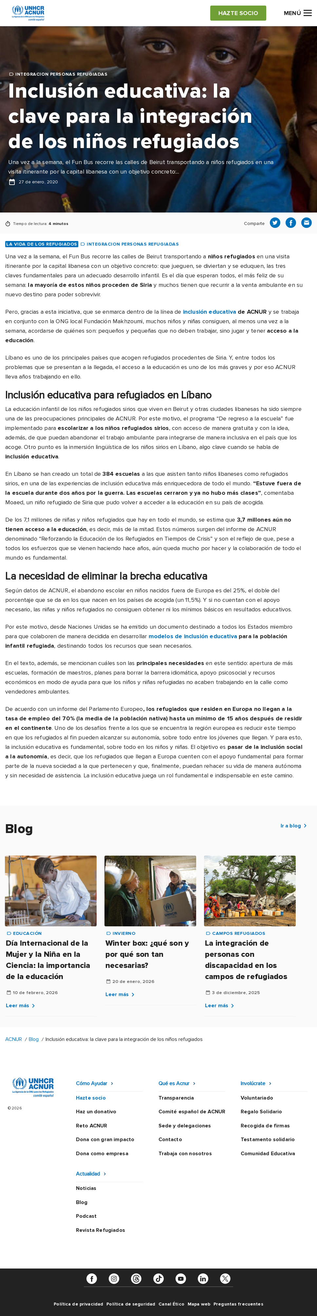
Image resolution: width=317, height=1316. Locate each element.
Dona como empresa (102, 1153)
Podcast (86, 1216)
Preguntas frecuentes (238, 1304)
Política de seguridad (130, 1304)
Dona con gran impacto (105, 1139)
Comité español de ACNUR (192, 1111)
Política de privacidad (78, 1304)
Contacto (170, 1139)
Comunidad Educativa (268, 1153)
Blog (34, 1039)
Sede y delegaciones (184, 1125)
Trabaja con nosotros (185, 1153)
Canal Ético (171, 1304)
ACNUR (13, 1039)
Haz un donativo (96, 1111)
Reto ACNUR (91, 1125)
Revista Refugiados (100, 1230)
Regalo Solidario (261, 1111)
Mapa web (199, 1304)
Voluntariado (257, 1098)
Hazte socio (91, 1098)
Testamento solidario (268, 1139)
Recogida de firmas (265, 1125)
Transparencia (176, 1098)
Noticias (86, 1188)
